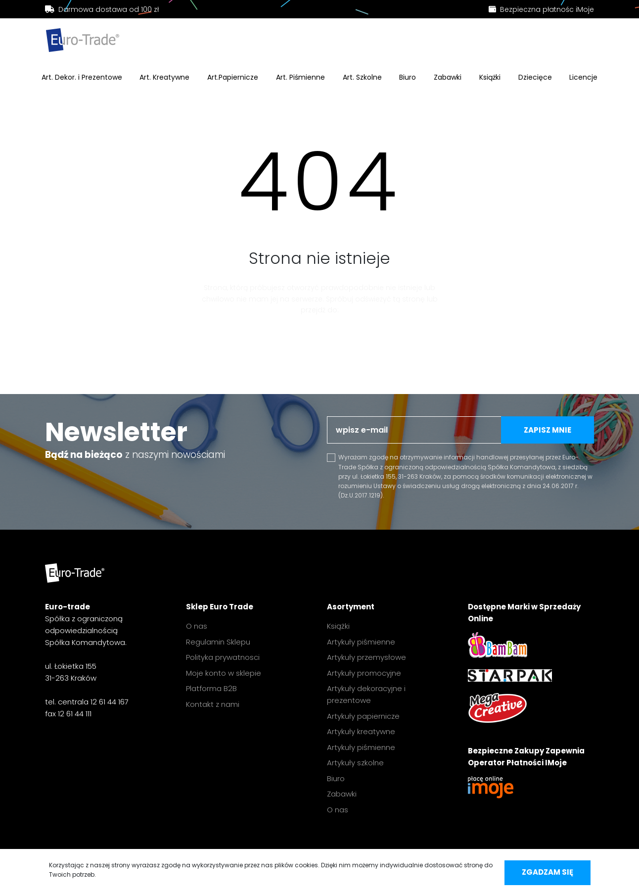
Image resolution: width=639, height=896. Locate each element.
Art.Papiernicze (232, 77)
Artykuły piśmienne (361, 642)
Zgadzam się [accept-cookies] (547, 872)
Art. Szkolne (362, 77)
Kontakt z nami (212, 704)
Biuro (407, 77)
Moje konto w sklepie (223, 673)
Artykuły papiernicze (363, 716)
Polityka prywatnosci (223, 657)
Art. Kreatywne (164, 77)
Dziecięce (535, 77)
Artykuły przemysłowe (366, 657)
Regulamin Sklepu (218, 642)
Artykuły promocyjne (364, 673)
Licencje (583, 77)
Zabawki (447, 77)
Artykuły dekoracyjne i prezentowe (366, 694)
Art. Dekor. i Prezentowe (82, 77)
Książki (490, 77)
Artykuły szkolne (355, 762)
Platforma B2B (211, 688)
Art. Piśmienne (300, 77)
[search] (271, 42)
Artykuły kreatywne (361, 731)
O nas (196, 626)
